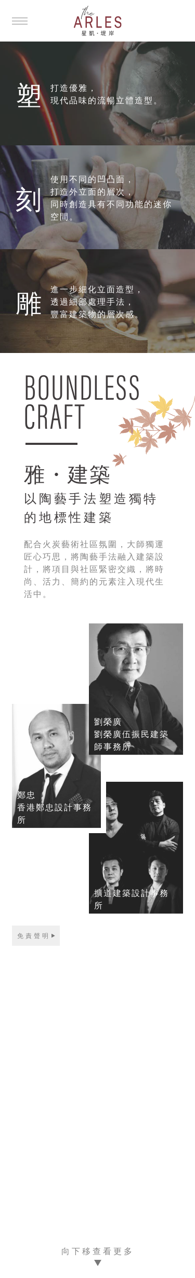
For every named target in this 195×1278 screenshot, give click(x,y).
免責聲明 (33, 935)
